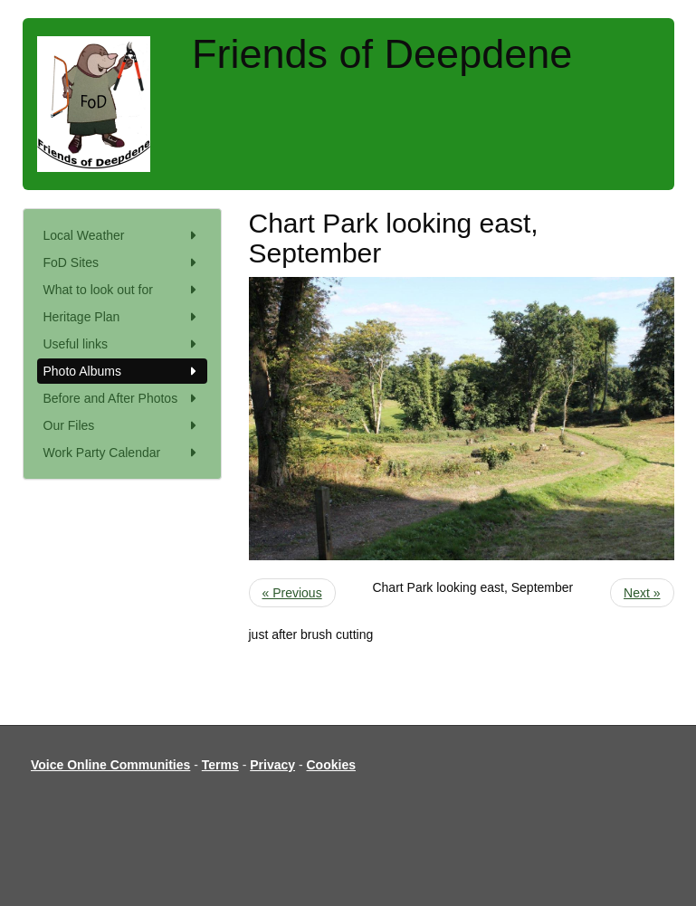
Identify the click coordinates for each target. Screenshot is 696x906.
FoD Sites (122, 262)
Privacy (272, 765)
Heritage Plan (122, 317)
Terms (220, 765)
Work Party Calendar (122, 452)
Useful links (122, 344)
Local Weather (122, 235)
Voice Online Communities (110, 765)
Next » (642, 593)
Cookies (331, 765)
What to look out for (122, 290)
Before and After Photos (122, 398)
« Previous (292, 593)
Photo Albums (122, 371)
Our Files (122, 425)
